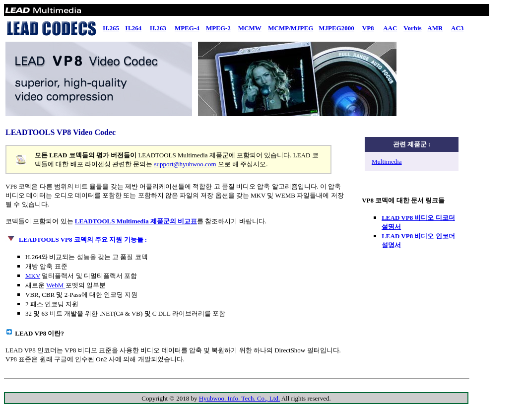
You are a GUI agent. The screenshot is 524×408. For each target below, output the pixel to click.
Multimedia (387, 161)
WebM (55, 285)
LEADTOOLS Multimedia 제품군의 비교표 (136, 221)
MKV (32, 275)
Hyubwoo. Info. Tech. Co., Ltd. (239, 398)
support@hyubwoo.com (185, 164)
